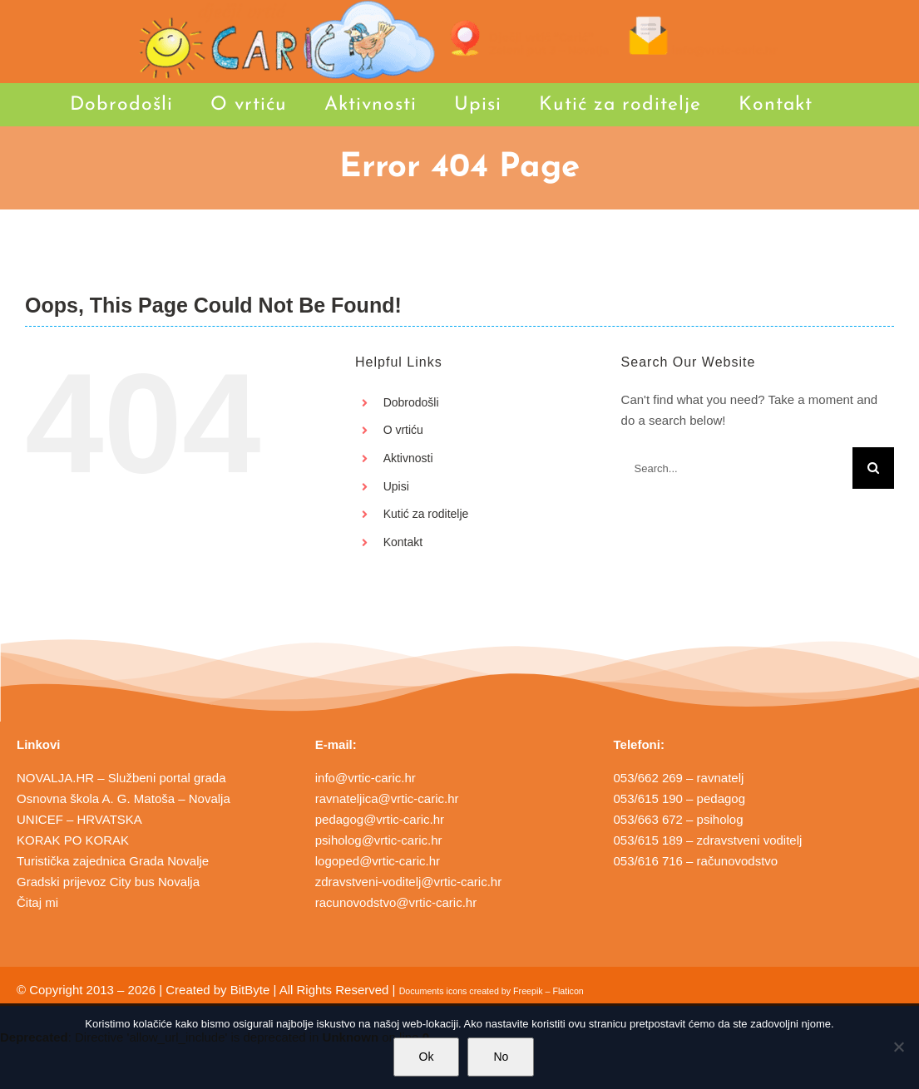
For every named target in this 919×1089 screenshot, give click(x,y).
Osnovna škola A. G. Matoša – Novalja (123, 798)
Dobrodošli (411, 402)
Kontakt (402, 542)
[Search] (873, 468)
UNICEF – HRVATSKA (79, 819)
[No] (898, 1046)
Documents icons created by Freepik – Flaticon (491, 991)
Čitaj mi (37, 902)
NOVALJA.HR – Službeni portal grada (121, 778)
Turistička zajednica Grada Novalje (113, 861)
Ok (426, 1056)
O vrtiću (403, 429)
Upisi (396, 486)
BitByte (250, 990)
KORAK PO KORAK (73, 840)
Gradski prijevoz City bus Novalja (108, 882)
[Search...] (736, 468)
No (500, 1056)
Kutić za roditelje (426, 513)
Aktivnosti (408, 458)
